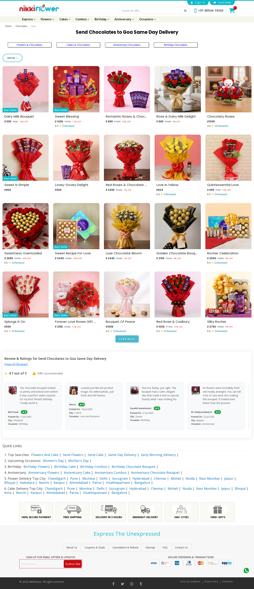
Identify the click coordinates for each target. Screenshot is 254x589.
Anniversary (124, 19)
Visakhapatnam (118, 482)
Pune (74, 478)
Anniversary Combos (111, 472)
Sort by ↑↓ (12, 57)
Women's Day (53, 460)
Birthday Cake (65, 466)
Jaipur (228, 478)
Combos (82, 19)
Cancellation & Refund (125, 547)
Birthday (102, 19)
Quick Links (12, 445)
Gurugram (120, 478)
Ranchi (44, 482)
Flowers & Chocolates (29, 44)
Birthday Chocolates (175, 44)
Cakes (64, 19)
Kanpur (59, 482)
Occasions (147, 19)
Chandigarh (57, 478)
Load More (127, 339)
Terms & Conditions (190, 581)
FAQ (164, 547)
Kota (7, 492)
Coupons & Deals (95, 547)
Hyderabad (140, 478)
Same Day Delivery (122, 455)
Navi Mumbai (209, 478)
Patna (96, 482)
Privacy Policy (211, 581)
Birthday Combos (93, 466)
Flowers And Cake (44, 455)
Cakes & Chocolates (78, 44)
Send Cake (96, 455)
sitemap (150, 547)
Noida (190, 478)
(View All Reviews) (16, 364)
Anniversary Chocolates (127, 44)
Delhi (104, 478)
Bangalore (142, 482)
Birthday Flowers (37, 466)
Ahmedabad (78, 482)
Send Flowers (73, 455)
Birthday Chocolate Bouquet (133, 466)
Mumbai (88, 478)
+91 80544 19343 (208, 10)
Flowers (47, 19)
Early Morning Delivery (158, 455)
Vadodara (27, 482)
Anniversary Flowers (43, 472)
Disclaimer (227, 581)
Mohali (176, 478)
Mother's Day (78, 460)
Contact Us (181, 547)
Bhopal (9, 482)
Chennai (160, 478)
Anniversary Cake (77, 472)
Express (28, 19)
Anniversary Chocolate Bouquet (155, 472)
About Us (71, 547)
